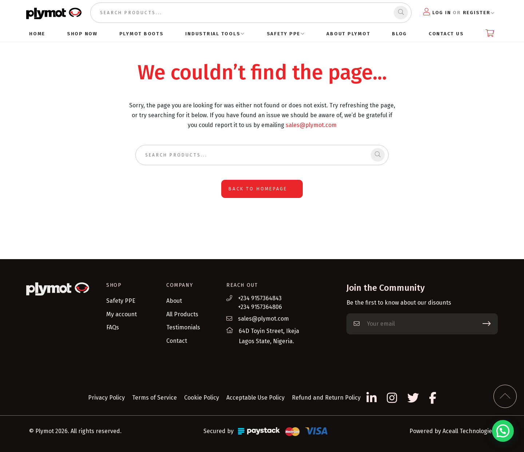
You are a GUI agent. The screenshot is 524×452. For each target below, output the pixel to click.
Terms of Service (154, 397)
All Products (182, 314)
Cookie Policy (201, 397)
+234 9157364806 (260, 307)
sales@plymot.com (311, 125)
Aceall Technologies (468, 431)
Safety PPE (120, 300)
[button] (503, 431)
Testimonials (183, 327)
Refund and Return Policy (326, 397)
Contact (176, 340)
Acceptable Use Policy (255, 397)
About (174, 300)
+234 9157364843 (260, 298)
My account (121, 314)
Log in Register (456, 12)
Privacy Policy (106, 397)
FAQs (112, 327)
